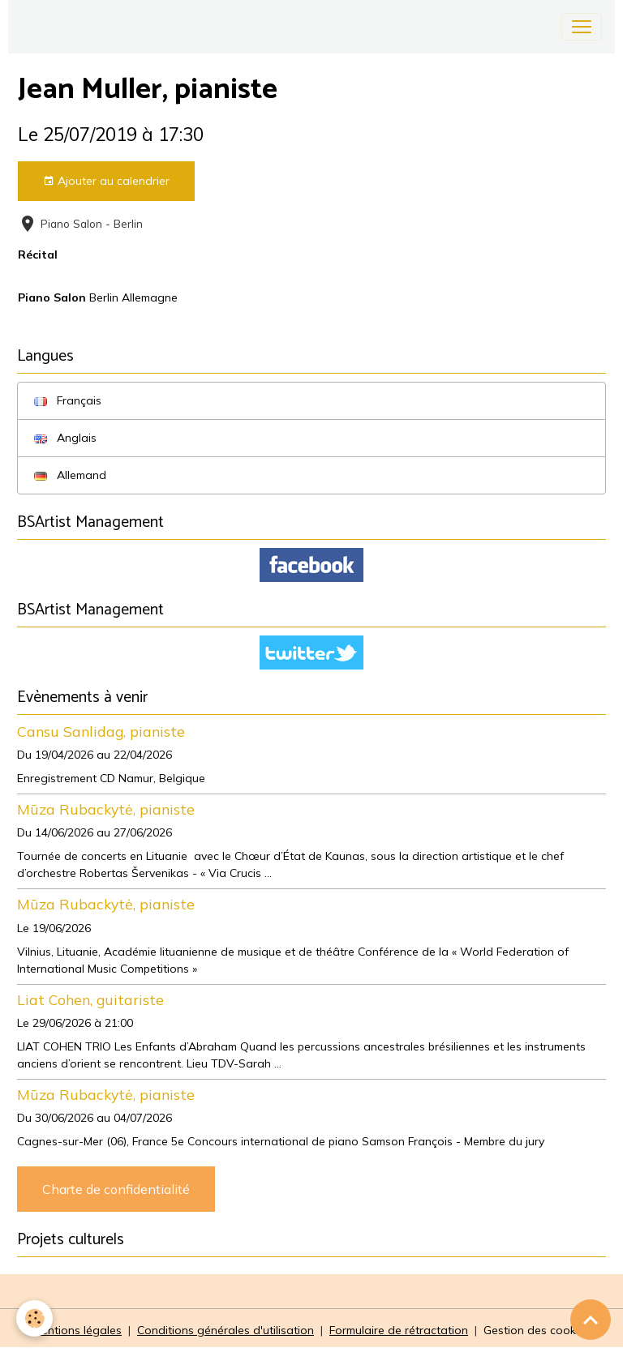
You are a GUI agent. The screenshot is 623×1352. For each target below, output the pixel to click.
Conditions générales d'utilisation (225, 1330)
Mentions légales (77, 1330)
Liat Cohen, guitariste (90, 999)
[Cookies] (34, 1318)
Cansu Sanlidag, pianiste (101, 731)
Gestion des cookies (537, 1330)
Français (67, 400)
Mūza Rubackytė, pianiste (106, 809)
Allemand (70, 475)
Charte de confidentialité (116, 1189)
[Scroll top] (590, 1319)
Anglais (65, 437)
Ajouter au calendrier (106, 181)
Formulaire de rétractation (398, 1330)
